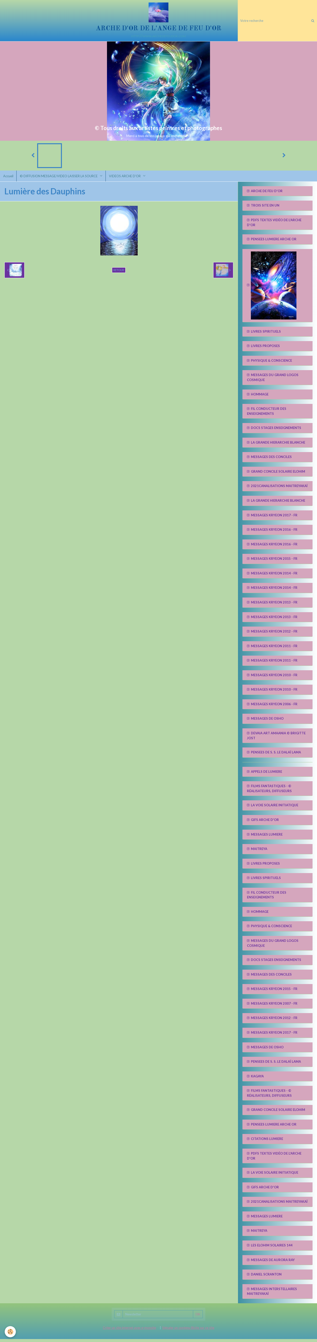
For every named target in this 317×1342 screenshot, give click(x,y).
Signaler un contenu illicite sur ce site (188, 1331)
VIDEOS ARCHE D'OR (128, 178)
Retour (118, 272)
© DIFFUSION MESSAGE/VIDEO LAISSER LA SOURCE (61, 178)
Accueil (9, 178)
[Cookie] (10, 1331)
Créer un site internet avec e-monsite (129, 1331)
